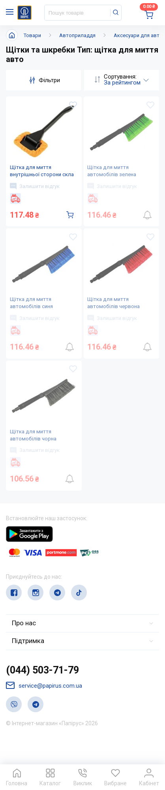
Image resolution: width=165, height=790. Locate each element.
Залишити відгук (36, 192)
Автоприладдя (77, 35)
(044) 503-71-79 (42, 696)
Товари (32, 35)
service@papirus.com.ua (44, 711)
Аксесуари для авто (138, 35)
